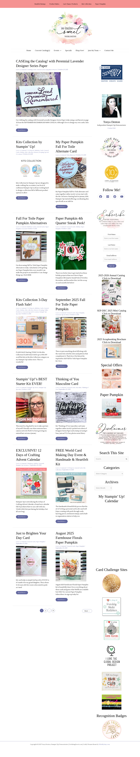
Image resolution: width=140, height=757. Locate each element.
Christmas (31, 466)
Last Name (111, 248)
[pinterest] (115, 199)
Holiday (27, 155)
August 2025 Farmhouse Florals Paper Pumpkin (69, 541)
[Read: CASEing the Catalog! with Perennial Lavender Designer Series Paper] (39, 97)
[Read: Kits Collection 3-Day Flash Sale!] (32, 336)
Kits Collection (35, 155)
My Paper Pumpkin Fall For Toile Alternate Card (70, 149)
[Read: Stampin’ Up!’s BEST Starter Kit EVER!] (32, 410)
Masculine (80, 391)
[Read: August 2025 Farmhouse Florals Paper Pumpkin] (72, 569)
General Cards (42, 72)
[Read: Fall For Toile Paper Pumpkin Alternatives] (32, 250)
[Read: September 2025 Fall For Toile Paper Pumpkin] (72, 336)
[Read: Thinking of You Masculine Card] (72, 410)
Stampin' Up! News (33, 391)
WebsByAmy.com (104, 748)
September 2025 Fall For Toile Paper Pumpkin (71, 307)
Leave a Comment (21, 72)
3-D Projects (31, 153)
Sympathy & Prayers (53, 72)
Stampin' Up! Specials (29, 317)
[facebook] (101, 199)
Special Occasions (27, 157)
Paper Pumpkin (20, 232)
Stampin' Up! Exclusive (23, 468)
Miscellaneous (72, 158)
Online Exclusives (27, 315)
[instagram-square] (108, 199)
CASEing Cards (32, 72)
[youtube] (122, 199)
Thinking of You (60, 392)
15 (53, 614)
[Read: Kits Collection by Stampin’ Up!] (32, 171)
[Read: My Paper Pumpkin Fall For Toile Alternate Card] (72, 176)
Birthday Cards (40, 153)
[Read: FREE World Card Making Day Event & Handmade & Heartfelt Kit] (72, 491)
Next (87, 614)
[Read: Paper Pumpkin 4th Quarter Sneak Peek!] (72, 253)
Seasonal (29, 232)
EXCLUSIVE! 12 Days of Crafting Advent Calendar (29, 458)
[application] (61, 52)
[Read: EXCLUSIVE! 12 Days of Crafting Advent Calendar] (32, 486)
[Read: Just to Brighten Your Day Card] (32, 565)
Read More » (22, 132)
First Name (112, 237)
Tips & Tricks (66, 318)
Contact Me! (111, 131)
